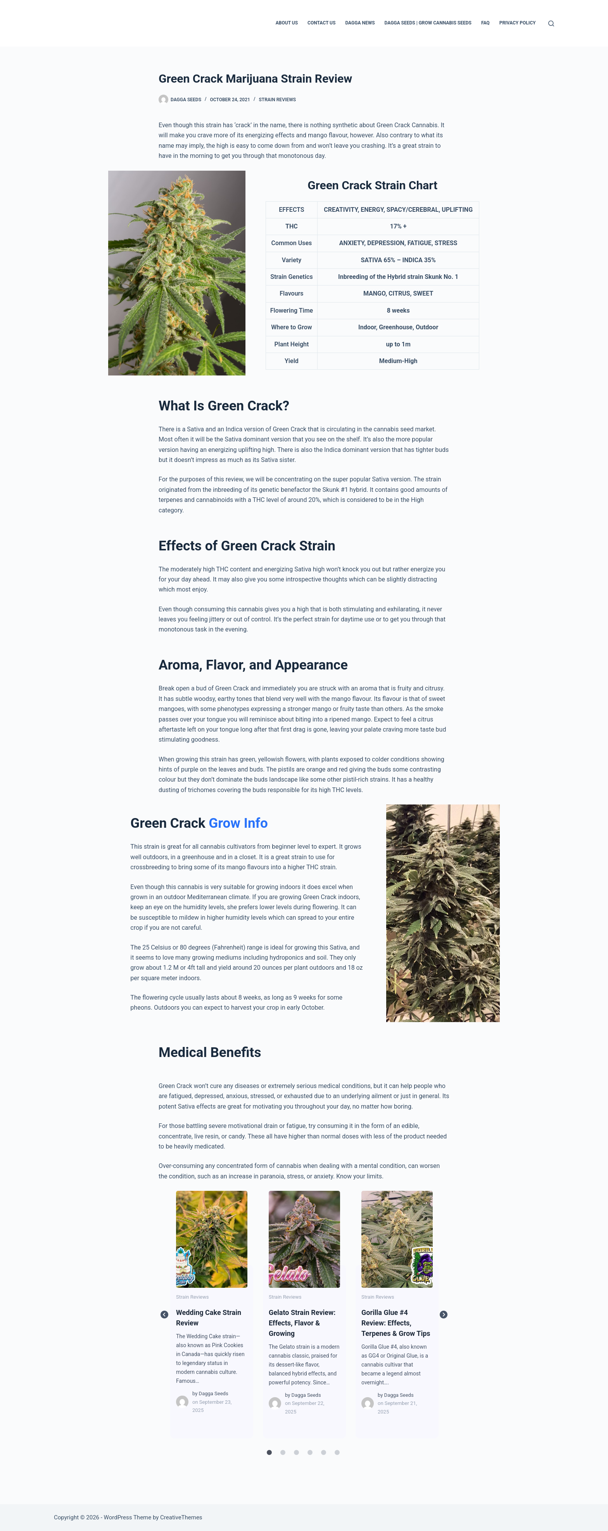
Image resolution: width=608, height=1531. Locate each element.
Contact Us (321, 23)
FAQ (485, 23)
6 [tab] (337, 1453)
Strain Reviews (277, 99)
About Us (287, 23)
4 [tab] (310, 1453)
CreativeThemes (181, 1517)
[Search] (551, 23)
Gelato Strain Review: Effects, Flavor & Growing (304, 1238)
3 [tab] (296, 1453)
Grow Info (238, 823)
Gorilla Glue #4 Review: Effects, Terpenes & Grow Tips (396, 1238)
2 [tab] (283, 1453)
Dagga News (360, 23)
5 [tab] (323, 1453)
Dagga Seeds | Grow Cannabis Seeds (428, 23)
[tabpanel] (212, 1314)
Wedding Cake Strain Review (211, 1238)
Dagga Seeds (213, 1393)
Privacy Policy (517, 23)
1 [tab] (269, 1453)
